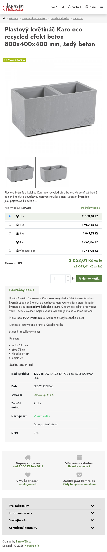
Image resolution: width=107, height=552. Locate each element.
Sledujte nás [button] (18, 520)
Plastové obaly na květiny (34, 18)
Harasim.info (31, 546)
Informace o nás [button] (20, 513)
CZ (53, 7)
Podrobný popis (91, 208)
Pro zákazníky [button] (19, 505)
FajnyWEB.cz (24, 542)
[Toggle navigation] (101, 6)
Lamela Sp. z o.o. (44, 395)
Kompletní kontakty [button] (23, 527)
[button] (63, 6)
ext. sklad (43, 416)
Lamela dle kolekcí (60, 18)
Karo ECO (78, 18)
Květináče (13, 18)
